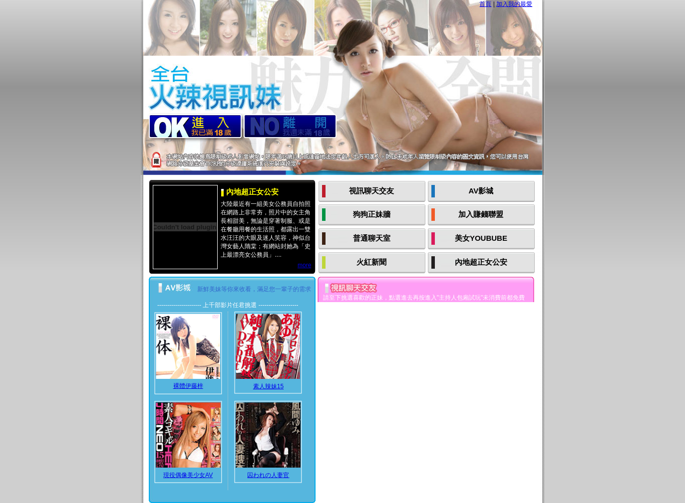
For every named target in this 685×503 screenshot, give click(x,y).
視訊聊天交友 (371, 190)
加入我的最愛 (514, 3)
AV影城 (481, 190)
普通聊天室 (371, 238)
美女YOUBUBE (481, 238)
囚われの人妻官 (268, 475)
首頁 (485, 3)
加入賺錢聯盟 (480, 214)
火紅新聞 (371, 262)
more (304, 265)
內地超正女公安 (481, 262)
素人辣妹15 (268, 386)
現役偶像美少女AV (188, 475)
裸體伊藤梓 (188, 385)
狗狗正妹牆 (371, 214)
